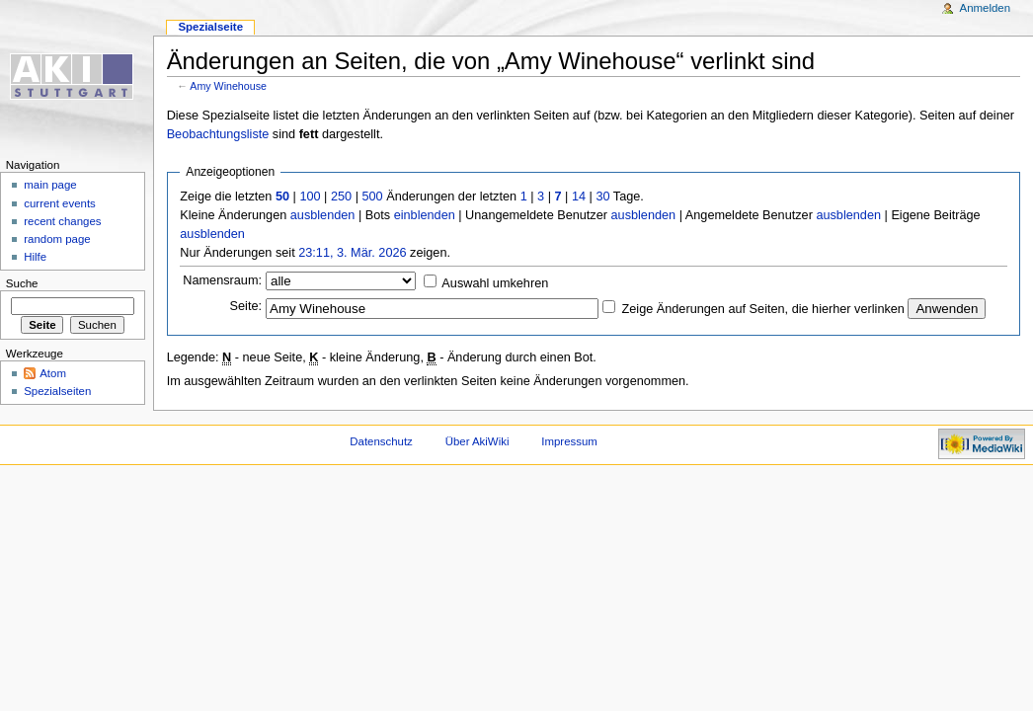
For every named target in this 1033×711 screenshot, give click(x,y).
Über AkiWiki (477, 441)
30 (602, 196)
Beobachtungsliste (218, 134)
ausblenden (323, 215)
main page (50, 185)
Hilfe (35, 257)
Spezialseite (210, 27)
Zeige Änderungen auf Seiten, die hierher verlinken (763, 309)
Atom (53, 373)
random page (57, 239)
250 (341, 196)
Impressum (569, 441)
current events (60, 203)
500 (371, 196)
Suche (22, 283)
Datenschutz (381, 441)
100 (309, 196)
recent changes (62, 221)
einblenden (424, 215)
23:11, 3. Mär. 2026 (352, 253)
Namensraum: (222, 280)
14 (579, 196)
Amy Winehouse (228, 86)
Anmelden (985, 8)
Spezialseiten (57, 391)
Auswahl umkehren (494, 283)
